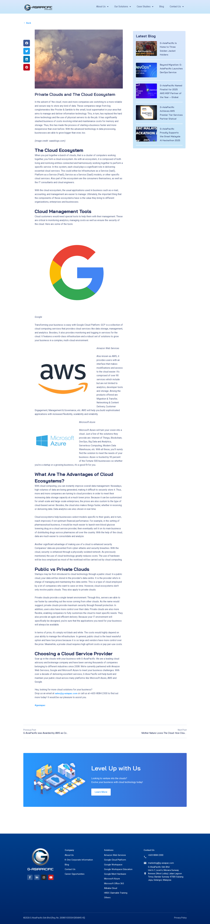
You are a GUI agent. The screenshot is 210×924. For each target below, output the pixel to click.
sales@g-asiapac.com (67, 693)
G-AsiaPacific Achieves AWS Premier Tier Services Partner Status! (169, 119)
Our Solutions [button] (122, 6)
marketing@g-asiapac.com (161, 860)
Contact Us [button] (177, 6)
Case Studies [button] (145, 6)
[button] (26, 43)
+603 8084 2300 (156, 852)
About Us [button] (102, 6)
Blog (161, 6)
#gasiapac (40, 705)
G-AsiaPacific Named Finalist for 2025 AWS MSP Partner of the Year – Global (171, 94)
